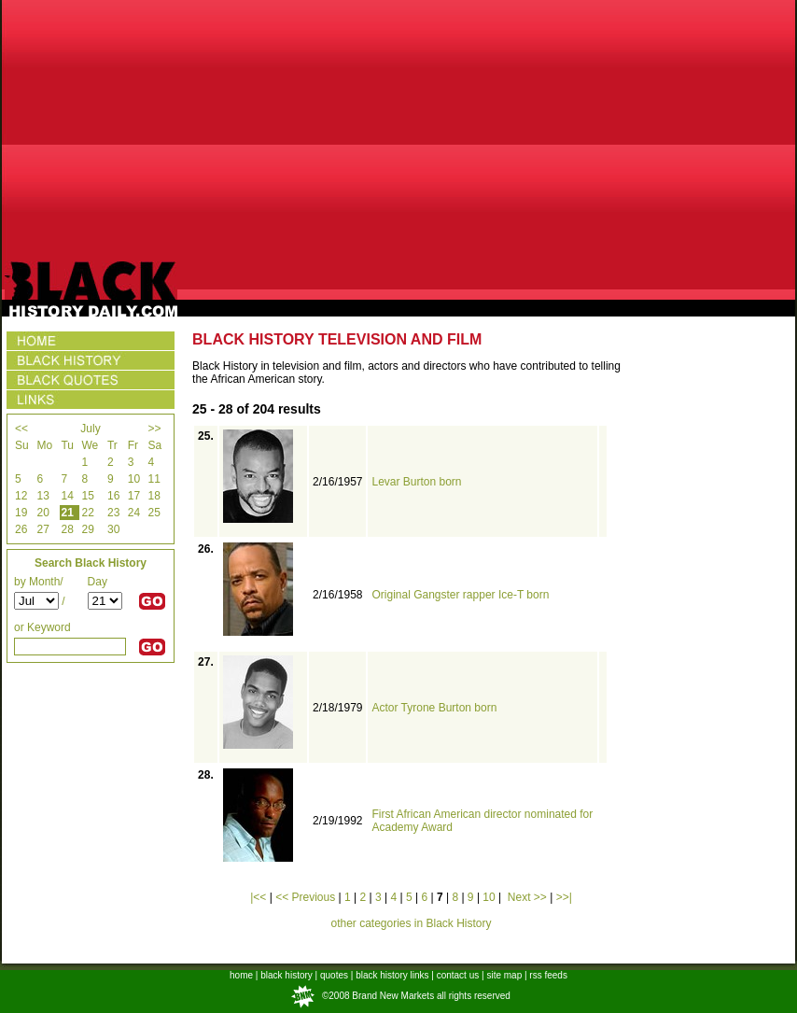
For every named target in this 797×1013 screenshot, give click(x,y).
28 (67, 529)
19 (21, 512)
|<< (258, 897)
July (90, 428)
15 (88, 495)
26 (21, 529)
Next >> (527, 897)
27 (42, 529)
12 (21, 495)
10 (134, 478)
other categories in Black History (410, 923)
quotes (334, 975)
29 (88, 529)
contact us (458, 975)
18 (153, 495)
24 (134, 512)
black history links (392, 975)
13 (42, 495)
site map (504, 975)
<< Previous (305, 897)
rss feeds (548, 975)
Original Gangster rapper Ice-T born (460, 594)
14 (67, 495)
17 (134, 495)
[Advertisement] (399, 130)
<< (21, 428)
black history (286, 975)
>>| (564, 897)
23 (113, 512)
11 (153, 478)
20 (42, 512)
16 (113, 495)
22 (88, 512)
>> (154, 428)
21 (67, 512)
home (241, 975)
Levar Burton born (416, 481)
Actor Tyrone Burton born (433, 707)
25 (153, 512)
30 (113, 529)
